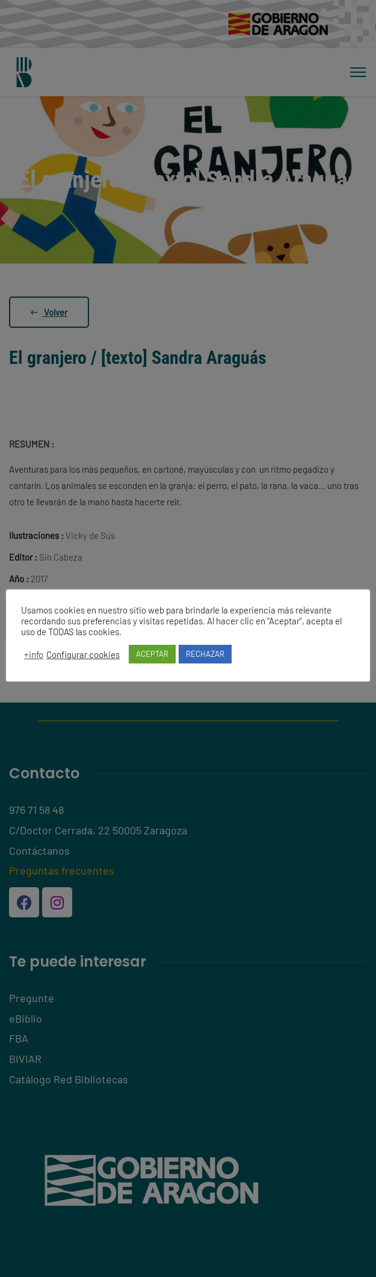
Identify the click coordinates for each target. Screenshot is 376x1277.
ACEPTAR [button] (152, 654)
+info (33, 654)
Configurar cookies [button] (83, 654)
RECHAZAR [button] (205, 654)
